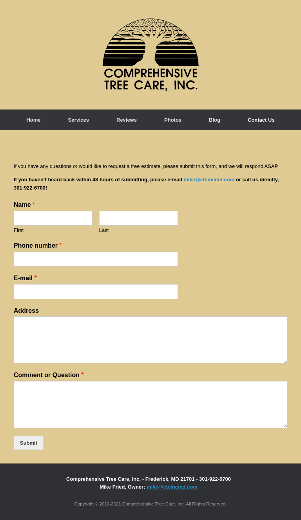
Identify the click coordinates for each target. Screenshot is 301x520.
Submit (28, 443)
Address (26, 310)
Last (104, 230)
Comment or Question (49, 375)
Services (78, 120)
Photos (172, 120)
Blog (214, 120)
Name (24, 204)
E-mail (25, 278)
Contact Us (261, 120)
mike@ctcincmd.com (208, 179)
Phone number (38, 245)
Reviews (126, 120)
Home (33, 120)
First (19, 230)
